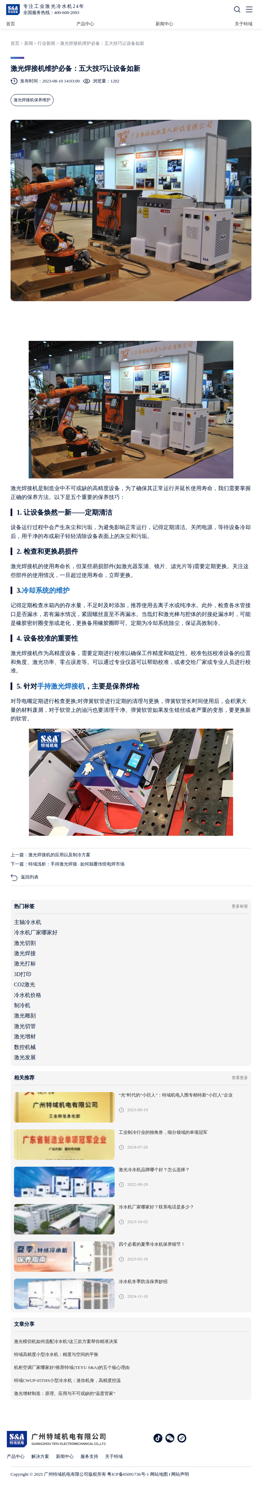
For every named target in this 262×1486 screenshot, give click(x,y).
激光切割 (25, 943)
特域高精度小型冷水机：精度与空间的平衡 (56, 1354)
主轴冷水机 (27, 922)
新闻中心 (164, 23)
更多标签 (240, 906)
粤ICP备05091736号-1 (128, 1474)
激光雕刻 (25, 1016)
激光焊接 (25, 953)
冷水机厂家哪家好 (36, 932)
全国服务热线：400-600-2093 (51, 12)
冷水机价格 (27, 995)
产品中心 (85, 23)
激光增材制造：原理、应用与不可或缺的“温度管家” (65, 1393)
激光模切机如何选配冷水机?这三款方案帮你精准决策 (66, 1341)
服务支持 (89, 1456)
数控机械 (25, 1047)
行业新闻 (46, 43)
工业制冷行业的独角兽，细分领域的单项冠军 (163, 1132)
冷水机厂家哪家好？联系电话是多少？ (156, 1207)
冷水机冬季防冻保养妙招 (143, 1281)
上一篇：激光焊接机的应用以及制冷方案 (50, 854)
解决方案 (40, 1456)
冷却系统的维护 (46, 590)
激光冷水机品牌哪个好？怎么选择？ (154, 1169)
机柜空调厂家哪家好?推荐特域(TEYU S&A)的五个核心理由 (72, 1367)
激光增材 (25, 1036)
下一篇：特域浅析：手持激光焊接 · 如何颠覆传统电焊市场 (68, 864)
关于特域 (243, 23)
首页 (10, 23)
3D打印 (23, 974)
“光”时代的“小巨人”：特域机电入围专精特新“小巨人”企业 (176, 1095)
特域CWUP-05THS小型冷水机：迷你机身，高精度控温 (67, 1380)
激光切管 (25, 1026)
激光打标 (25, 963)
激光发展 (25, 1057)
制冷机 (22, 1005)
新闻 (28, 43)
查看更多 (240, 1077)
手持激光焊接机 (61, 686)
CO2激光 (24, 984)
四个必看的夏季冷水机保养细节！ (152, 1244)
